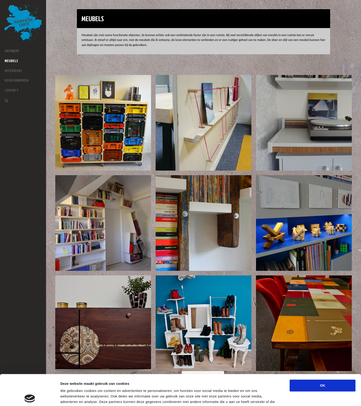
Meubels (11, 60)
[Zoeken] (6, 101)
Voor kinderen (17, 80)
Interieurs (13, 70)
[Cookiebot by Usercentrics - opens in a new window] (30, 397)
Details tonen (249, 397)
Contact (11, 90)
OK (322, 355)
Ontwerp (12, 50)
